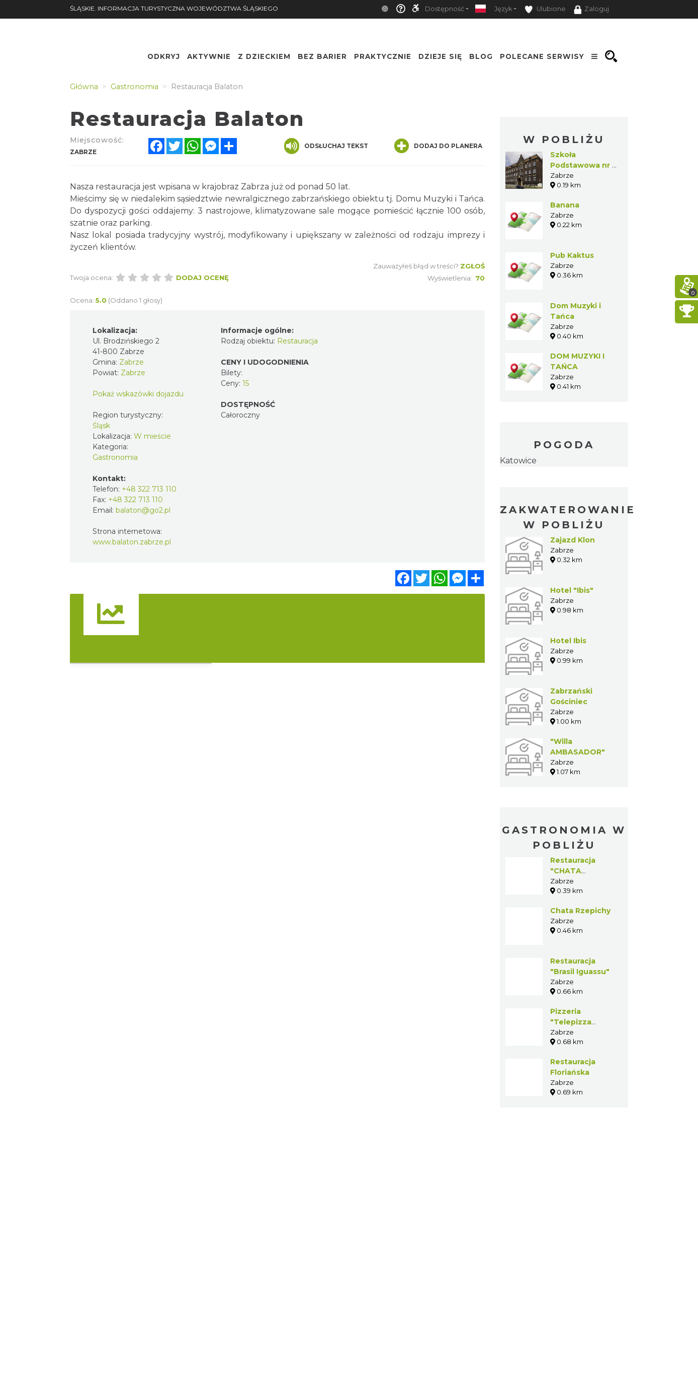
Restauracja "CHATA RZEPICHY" (572, 871)
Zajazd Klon (572, 539)
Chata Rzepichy (580, 910)
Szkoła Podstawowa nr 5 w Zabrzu (583, 165)
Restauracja (297, 341)
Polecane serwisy (542, 56)
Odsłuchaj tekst (326, 146)
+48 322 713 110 (149, 489)
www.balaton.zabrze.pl (132, 541)
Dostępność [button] (444, 9)
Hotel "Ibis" (571, 590)
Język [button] (503, 9)
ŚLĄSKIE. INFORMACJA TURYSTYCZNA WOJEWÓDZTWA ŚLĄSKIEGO (174, 8)
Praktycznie (382, 56)
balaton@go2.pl (143, 510)
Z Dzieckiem (264, 56)
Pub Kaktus (572, 255)
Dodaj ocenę (202, 277)
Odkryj (163, 56)
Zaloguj (591, 9)
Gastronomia (115, 457)
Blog (481, 56)
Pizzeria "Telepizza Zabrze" (570, 1022)
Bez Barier (322, 56)
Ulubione (545, 9)
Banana (564, 205)
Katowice (518, 460)
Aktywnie (209, 56)
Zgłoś (472, 266)
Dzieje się (440, 56)
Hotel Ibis (568, 640)
